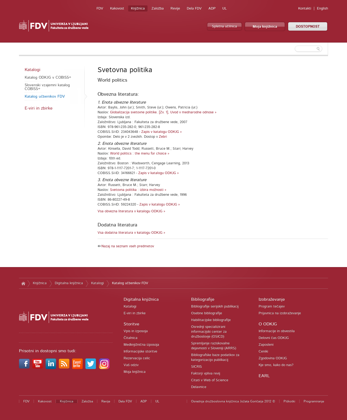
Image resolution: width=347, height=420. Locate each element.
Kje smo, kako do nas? (276, 365)
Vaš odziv (131, 365)
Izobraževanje (272, 299)
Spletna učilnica (224, 26)
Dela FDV (194, 8)
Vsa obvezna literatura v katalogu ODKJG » (131, 211)
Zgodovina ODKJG (273, 358)
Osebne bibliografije (206, 313)
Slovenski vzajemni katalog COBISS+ (47, 87)
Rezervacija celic (137, 358)
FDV (100, 8)
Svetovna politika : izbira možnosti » (138, 190)
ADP (212, 8)
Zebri (163, 137)
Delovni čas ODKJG (274, 338)
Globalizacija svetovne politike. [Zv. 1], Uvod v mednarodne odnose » (163, 112)
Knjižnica (138, 8)
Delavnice (198, 387)
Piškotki (289, 401)
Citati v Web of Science (209, 380)
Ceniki (263, 351)
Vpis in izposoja (136, 331)
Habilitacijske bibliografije (211, 320)
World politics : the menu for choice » (139, 153)
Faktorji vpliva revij (205, 373)
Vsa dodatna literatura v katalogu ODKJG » (131, 233)
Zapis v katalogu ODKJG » (161, 132)
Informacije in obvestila (277, 331)
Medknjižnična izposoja (141, 345)
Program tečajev (272, 306)
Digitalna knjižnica (69, 283)
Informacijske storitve (140, 351)
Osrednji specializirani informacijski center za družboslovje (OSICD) (209, 331)
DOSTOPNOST (308, 26)
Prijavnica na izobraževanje (280, 313)
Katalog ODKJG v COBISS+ (48, 77)
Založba (158, 8)
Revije (175, 8)
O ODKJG (268, 324)
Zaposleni (266, 345)
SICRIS (196, 366)
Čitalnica (130, 338)
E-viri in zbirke (39, 108)
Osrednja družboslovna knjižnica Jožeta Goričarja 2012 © (233, 401)
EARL (264, 376)
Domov (23, 283)
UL (224, 8)
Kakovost (117, 8)
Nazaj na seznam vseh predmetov (127, 246)
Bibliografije (202, 299)
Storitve (131, 324)
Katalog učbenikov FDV (45, 96)
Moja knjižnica (265, 26)
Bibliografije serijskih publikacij (215, 306)
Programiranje (314, 401)
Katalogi (32, 70)
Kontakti (304, 8)
